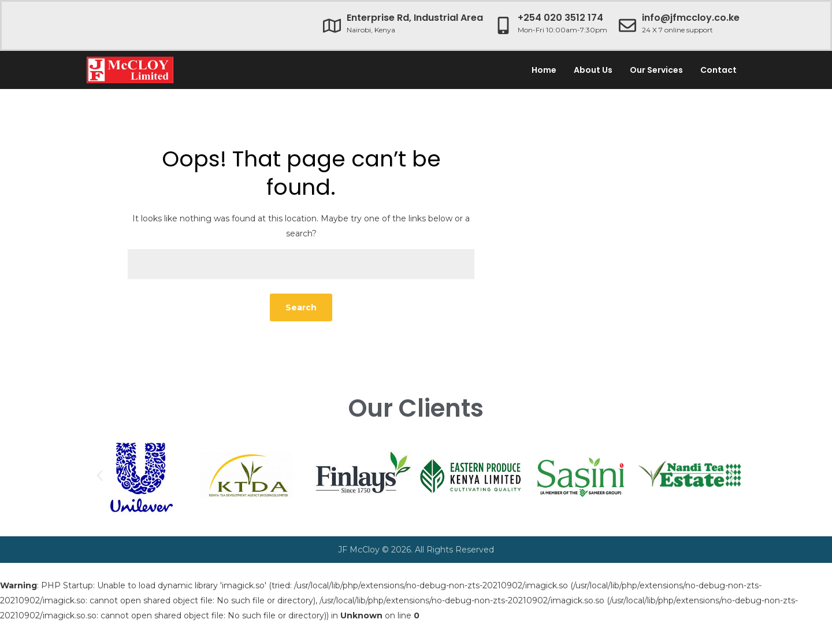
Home (544, 70)
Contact (718, 70)
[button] (99, 475)
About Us (593, 70)
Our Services (656, 70)
